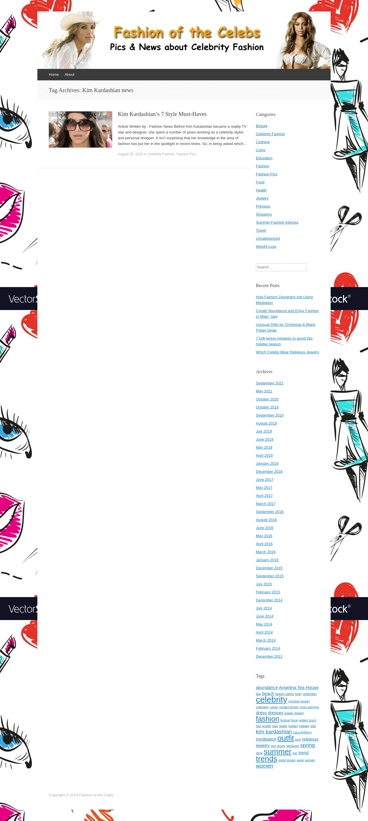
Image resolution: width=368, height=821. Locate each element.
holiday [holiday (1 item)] (293, 726)
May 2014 (264, 624)
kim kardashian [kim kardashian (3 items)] (274, 732)
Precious (263, 206)
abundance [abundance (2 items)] (267, 687)
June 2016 (264, 528)
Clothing (263, 142)
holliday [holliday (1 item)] (304, 726)
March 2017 (266, 503)
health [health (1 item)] (283, 726)
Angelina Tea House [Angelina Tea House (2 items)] (299, 687)
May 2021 (264, 391)
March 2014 (266, 640)
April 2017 (264, 495)
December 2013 (269, 656)
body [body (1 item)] (298, 694)
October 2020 (267, 399)
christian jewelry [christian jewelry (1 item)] (299, 701)
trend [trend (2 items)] (303, 752)
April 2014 (264, 632)
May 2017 (264, 487)
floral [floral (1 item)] (294, 720)
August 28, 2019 (130, 154)
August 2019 (266, 423)
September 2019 (269, 415)
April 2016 (264, 544)
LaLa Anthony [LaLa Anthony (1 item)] (302, 732)
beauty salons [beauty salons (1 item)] (284, 694)
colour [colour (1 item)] (274, 707)
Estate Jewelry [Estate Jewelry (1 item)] (294, 713)
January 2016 (267, 560)
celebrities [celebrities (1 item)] (310, 694)
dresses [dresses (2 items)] (275, 712)
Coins (260, 150)
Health (261, 190)
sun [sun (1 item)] (294, 753)
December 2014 (269, 600)
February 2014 (268, 648)
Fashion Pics (186, 154)
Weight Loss (266, 246)
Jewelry (262, 198)
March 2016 (266, 552)
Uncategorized (268, 238)
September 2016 (269, 512)
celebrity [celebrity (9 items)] (271, 699)
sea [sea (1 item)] (273, 746)
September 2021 (269, 383)
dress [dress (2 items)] (261, 712)
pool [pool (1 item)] (298, 739)
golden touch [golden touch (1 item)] (307, 720)
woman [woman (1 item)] (310, 760)
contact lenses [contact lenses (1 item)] (289, 707)
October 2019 (267, 407)
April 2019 (264, 455)
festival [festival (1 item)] (285, 720)
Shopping (264, 214)
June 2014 (264, 616)
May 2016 (264, 536)
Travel (261, 230)
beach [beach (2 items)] (268, 693)
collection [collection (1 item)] (262, 707)
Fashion (262, 166)
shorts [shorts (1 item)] (281, 746)
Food (260, 182)
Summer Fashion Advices (277, 222)
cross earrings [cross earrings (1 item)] (309, 707)
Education (264, 158)
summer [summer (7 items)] (277, 751)
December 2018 (269, 471)
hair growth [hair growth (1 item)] (263, 726)
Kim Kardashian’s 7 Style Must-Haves (162, 114)
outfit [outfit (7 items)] (285, 738)
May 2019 (264, 447)
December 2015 (269, 568)
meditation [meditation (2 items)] (266, 739)
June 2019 (264, 439)
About (69, 74)
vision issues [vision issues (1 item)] (287, 760)
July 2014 (264, 608)
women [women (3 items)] (264, 766)
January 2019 (267, 463)
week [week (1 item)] (300, 760)
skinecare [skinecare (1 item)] (292, 746)
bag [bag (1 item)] (258, 694)
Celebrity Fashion (160, 154)
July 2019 (264, 431)
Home (54, 74)
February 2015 (268, 592)
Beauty (261, 126)
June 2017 (264, 479)
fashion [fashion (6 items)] (267, 719)
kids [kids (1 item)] (313, 726)
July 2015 (264, 584)
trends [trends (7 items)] (266, 758)
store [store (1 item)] (259, 753)
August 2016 (266, 520)
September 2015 (269, 576)
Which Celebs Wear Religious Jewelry (287, 352)
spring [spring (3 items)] (307, 745)
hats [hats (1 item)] (275, 726)
